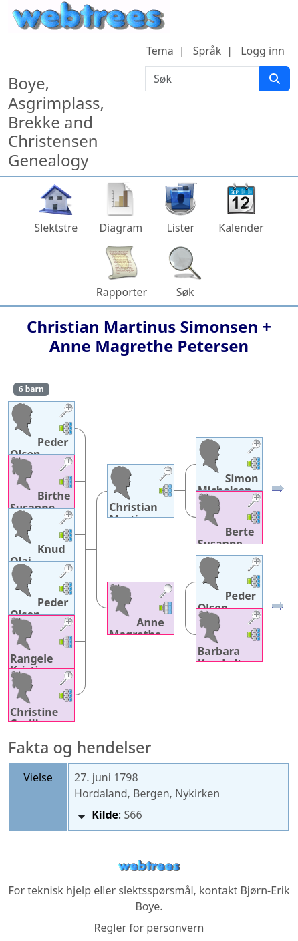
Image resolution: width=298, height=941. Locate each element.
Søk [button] (185, 292)
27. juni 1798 (106, 777)
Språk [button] (207, 50)
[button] (66, 412)
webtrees (149, 866)
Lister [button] (180, 227)
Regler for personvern (149, 927)
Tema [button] (160, 50)
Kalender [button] (240, 227)
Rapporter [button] (121, 292)
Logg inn (263, 50)
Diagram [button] (120, 227)
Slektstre (56, 227)
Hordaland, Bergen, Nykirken (147, 793)
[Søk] (274, 78)
